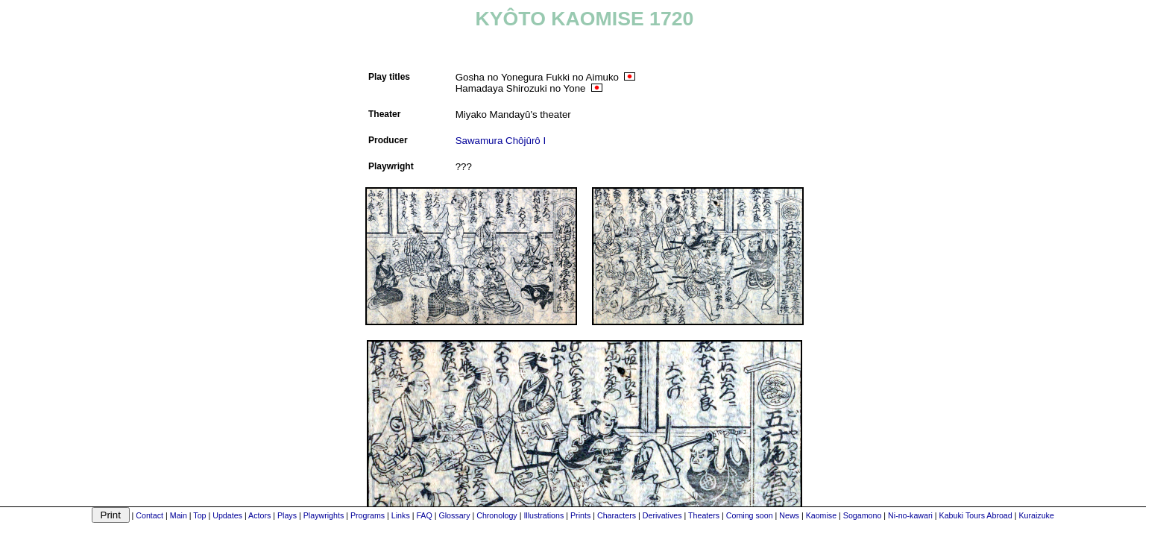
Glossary (454, 515)
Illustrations (543, 515)
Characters (616, 515)
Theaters (703, 515)
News (789, 515)
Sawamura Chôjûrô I (501, 140)
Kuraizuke (1035, 515)
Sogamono (862, 515)
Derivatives (662, 515)
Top (199, 515)
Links (400, 515)
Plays (287, 515)
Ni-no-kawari (910, 515)
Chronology (496, 515)
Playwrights (323, 515)
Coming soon (749, 515)
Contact (149, 515)
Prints (580, 515)
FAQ (424, 515)
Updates (227, 515)
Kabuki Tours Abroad (975, 515)
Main (178, 515)
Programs (367, 515)
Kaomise (821, 515)
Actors (259, 515)
